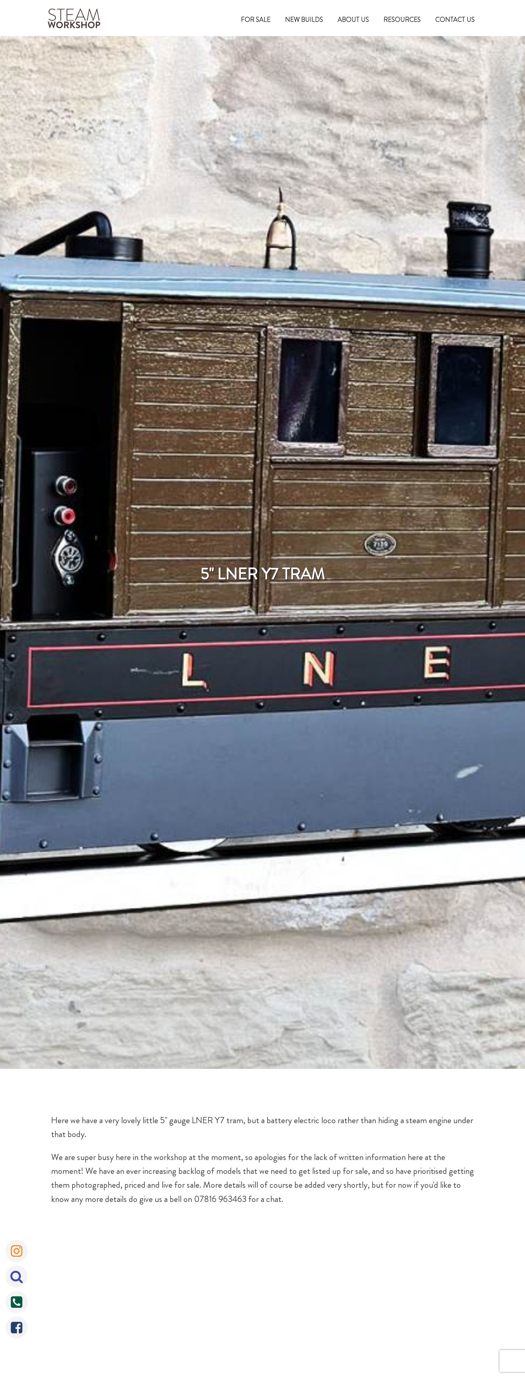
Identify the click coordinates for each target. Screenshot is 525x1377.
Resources (402, 19)
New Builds (304, 19)
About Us (353, 19)
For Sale (256, 19)
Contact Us (455, 19)
